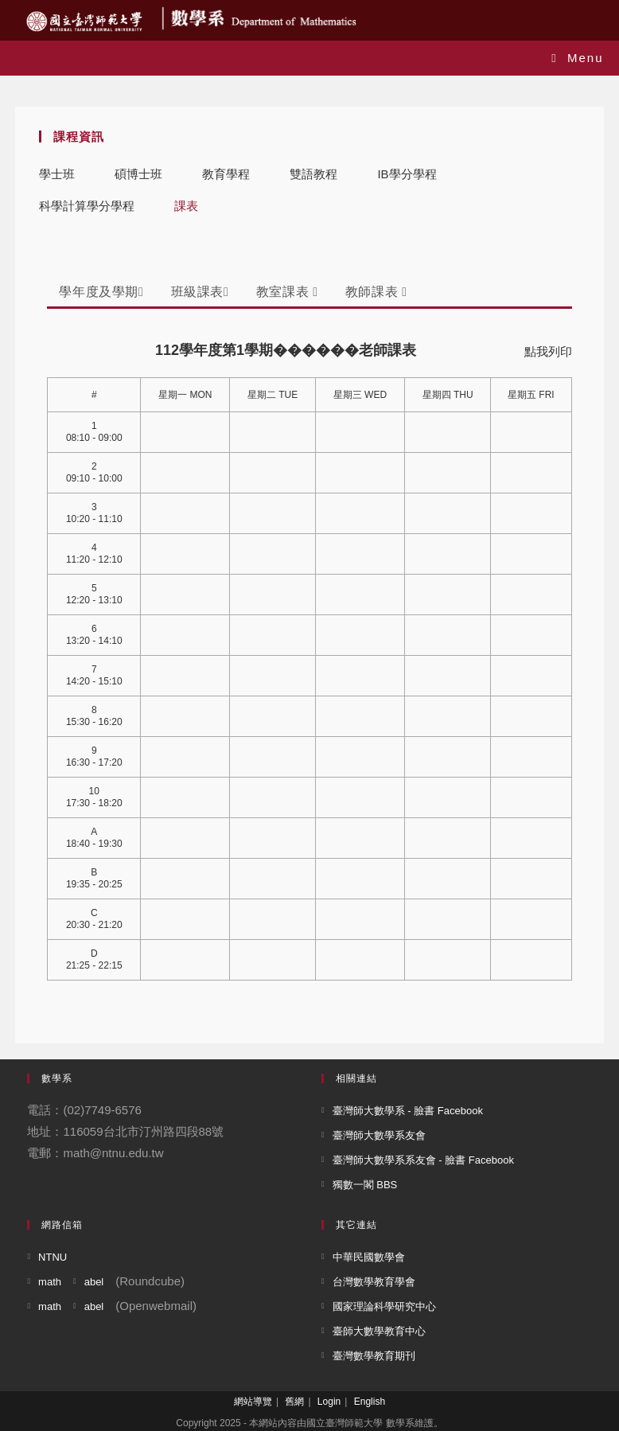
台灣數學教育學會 (374, 1282)
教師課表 (376, 291)
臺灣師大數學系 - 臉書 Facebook (408, 1111)
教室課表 (287, 291)
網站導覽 (253, 1401)
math (49, 1282)
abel (94, 1282)
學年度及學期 (101, 291)
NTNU (52, 1257)
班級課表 (200, 291)
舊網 (294, 1401)
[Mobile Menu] (577, 57)
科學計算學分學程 (86, 206)
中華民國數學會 (369, 1257)
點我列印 (548, 351)
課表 (186, 206)
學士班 (57, 174)
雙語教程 (313, 174)
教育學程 (226, 174)
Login (329, 1401)
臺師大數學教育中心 (379, 1331)
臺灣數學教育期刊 (374, 1356)
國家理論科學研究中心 (384, 1306)
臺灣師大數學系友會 (379, 1135)
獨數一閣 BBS (365, 1185)
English (369, 1401)
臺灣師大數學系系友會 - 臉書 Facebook (423, 1160)
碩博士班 (138, 174)
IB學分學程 (406, 174)
